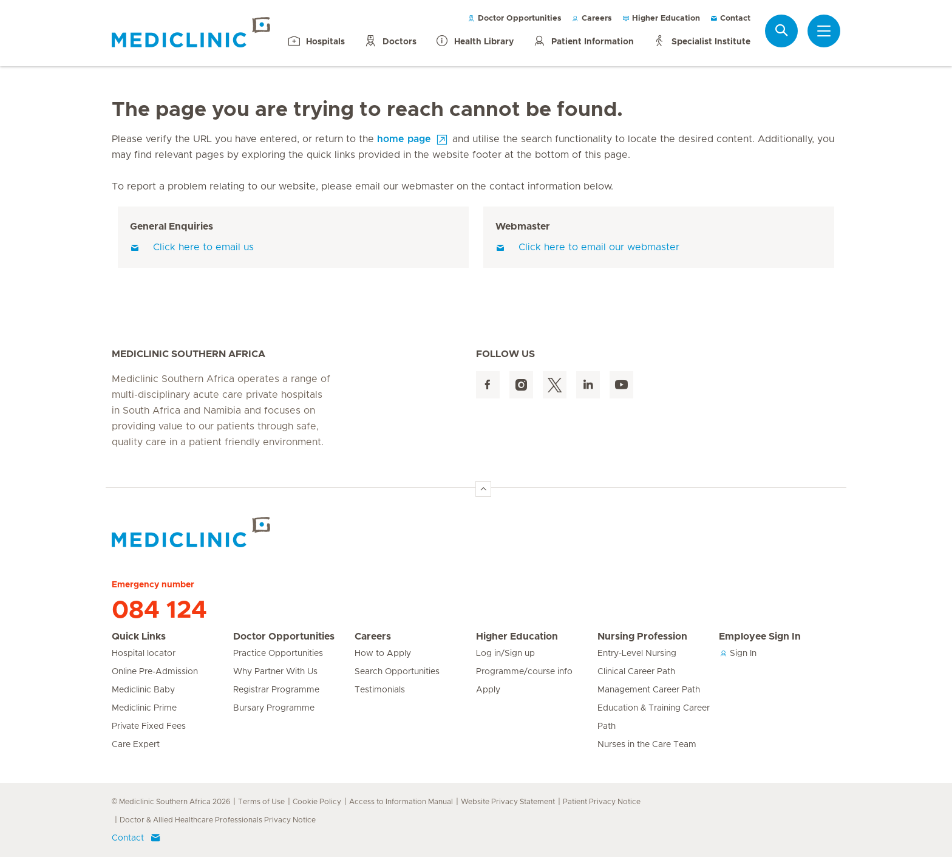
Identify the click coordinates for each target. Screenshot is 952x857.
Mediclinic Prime (144, 708)
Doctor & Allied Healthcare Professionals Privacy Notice (218, 820)
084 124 (159, 610)
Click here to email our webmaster (587, 247)
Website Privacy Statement (508, 801)
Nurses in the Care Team (646, 744)
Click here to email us (192, 247)
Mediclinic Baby (143, 690)
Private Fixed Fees (149, 726)
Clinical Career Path (636, 672)
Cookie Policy (317, 801)
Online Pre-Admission (155, 672)
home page (404, 139)
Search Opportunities (397, 672)
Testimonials (380, 690)
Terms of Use (261, 801)
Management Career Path (648, 690)
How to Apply (383, 653)
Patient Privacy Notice (602, 801)
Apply (488, 690)
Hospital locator (143, 653)
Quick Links (139, 636)
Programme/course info (524, 672)
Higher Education (661, 18)
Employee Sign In (760, 636)
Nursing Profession (642, 636)
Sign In (737, 653)
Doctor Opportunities (514, 18)
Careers (591, 18)
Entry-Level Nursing (636, 653)
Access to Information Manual (401, 801)
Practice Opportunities (278, 653)
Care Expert (136, 744)
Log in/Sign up (505, 653)
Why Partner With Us (275, 672)
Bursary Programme (273, 708)
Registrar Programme (276, 690)
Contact (730, 18)
